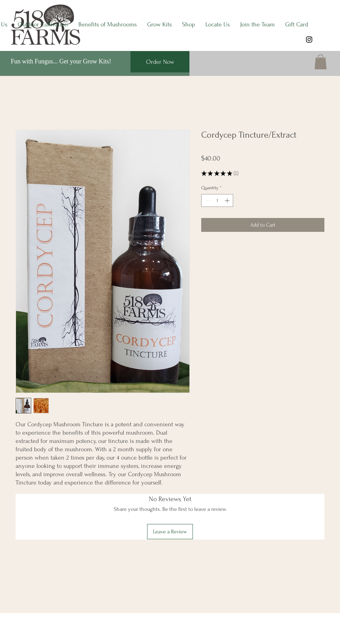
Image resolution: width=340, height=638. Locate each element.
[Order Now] (159, 61)
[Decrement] (206, 200)
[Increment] (227, 200)
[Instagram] (309, 39)
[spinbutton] (217, 200)
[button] (320, 61)
